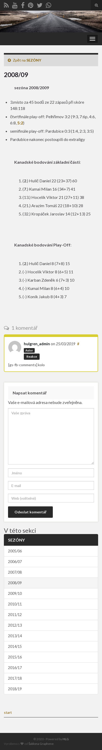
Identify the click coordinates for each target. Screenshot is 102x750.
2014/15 (15, 646)
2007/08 (15, 572)
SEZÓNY (33, 60)
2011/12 (15, 614)
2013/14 (15, 636)
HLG (66, 739)
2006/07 (15, 561)
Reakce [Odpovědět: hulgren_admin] (31, 356)
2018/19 (15, 689)
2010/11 (15, 604)
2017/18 (15, 678)
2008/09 (15, 583)
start (8, 712)
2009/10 (15, 593)
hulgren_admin (37, 344)
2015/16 (15, 657)
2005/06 (15, 551)
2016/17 (15, 667)
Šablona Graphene (41, 744)
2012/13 (15, 625)
